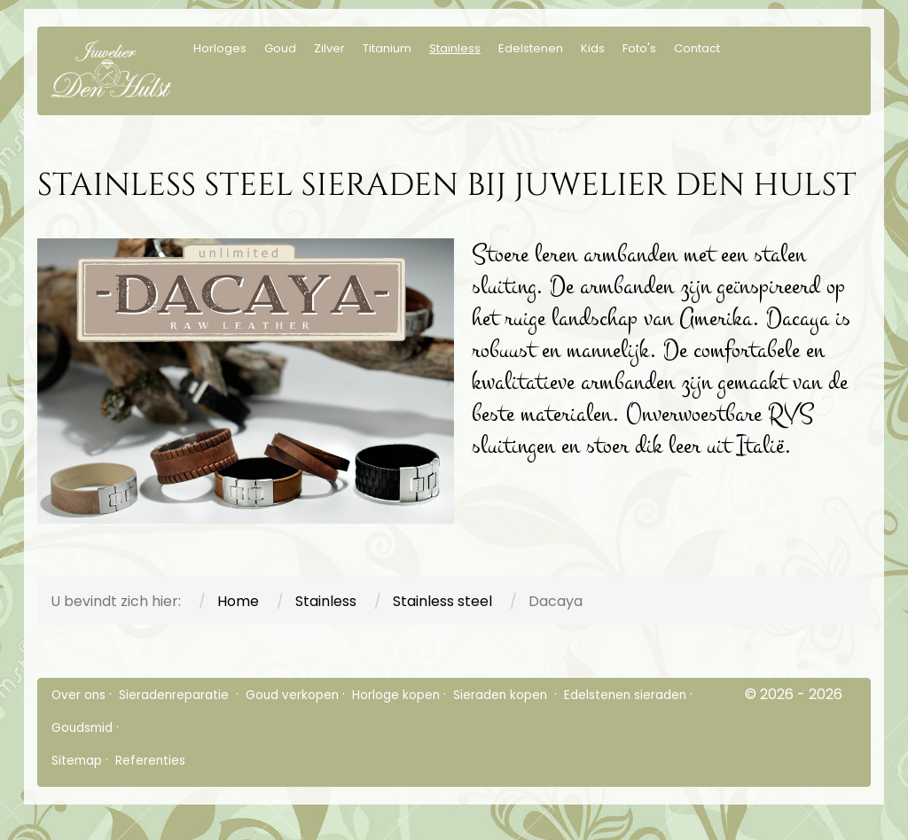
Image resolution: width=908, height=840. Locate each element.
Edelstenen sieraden (625, 695)
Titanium (387, 48)
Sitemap (76, 760)
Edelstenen (530, 48)
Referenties (150, 760)
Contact (697, 48)
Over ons (78, 695)
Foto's (639, 48)
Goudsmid (82, 727)
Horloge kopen (396, 695)
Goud (280, 48)
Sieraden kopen (502, 695)
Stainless (455, 48)
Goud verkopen (292, 695)
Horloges (220, 48)
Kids (593, 48)
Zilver (329, 48)
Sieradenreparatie (175, 695)
